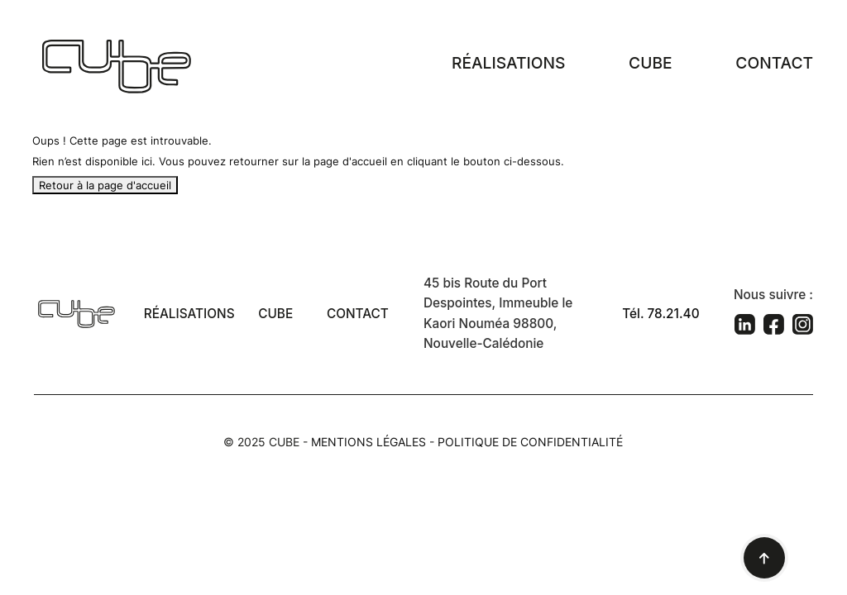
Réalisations (508, 63)
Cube (650, 63)
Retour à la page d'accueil (105, 185)
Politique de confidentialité (530, 442)
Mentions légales (368, 442)
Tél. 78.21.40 (660, 313)
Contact (774, 63)
